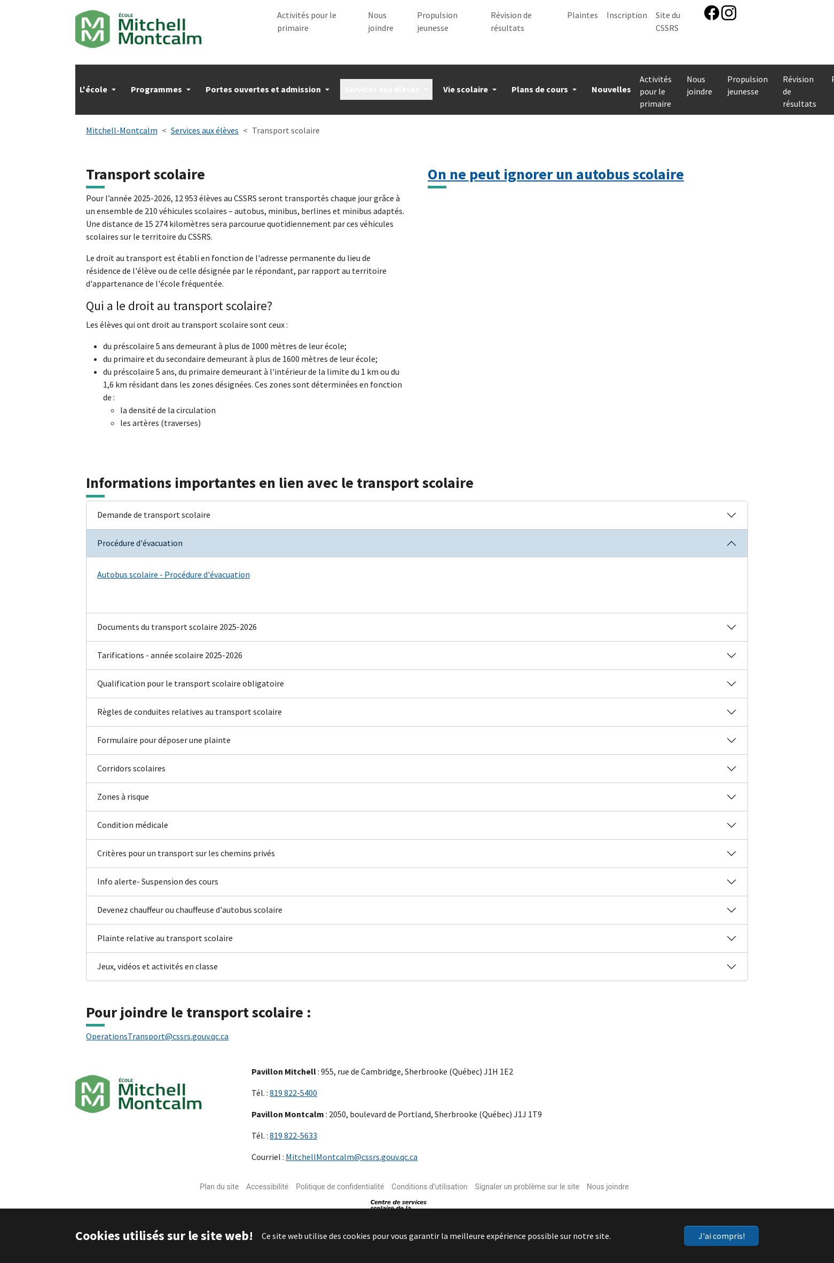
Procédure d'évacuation (140, 537)
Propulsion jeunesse (437, 21)
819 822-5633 (293, 1130)
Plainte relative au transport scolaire (165, 932)
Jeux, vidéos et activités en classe (157, 961)
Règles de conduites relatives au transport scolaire (189, 706)
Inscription (627, 15)
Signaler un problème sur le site (527, 1181)
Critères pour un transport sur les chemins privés (186, 847)
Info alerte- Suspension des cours (157, 876)
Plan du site (219, 1181)
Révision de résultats (511, 21)
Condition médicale (132, 819)
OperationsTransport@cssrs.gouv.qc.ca (157, 1030)
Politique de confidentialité (340, 1181)
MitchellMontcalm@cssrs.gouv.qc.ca (352, 1151)
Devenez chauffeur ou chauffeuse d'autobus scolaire (189, 904)
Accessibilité (267, 1181)
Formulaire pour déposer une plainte (164, 734)
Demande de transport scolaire (153, 509)
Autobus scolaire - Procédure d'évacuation (173, 569)
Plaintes (582, 15)
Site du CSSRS (668, 21)
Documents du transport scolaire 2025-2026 (177, 621)
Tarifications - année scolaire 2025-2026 (169, 649)
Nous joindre (381, 21)
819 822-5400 (293, 1087)
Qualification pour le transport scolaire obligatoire (190, 678)
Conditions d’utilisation (429, 1181)
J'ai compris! (721, 1235)
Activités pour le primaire (306, 21)
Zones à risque (123, 791)
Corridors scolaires (131, 762)
